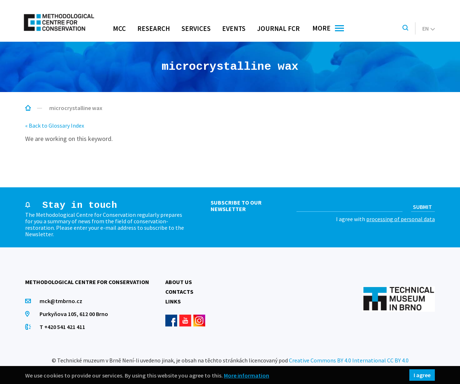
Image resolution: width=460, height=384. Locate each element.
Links (173, 301)
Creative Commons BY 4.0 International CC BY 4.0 (349, 360)
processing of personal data (400, 219)
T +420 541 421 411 (62, 326)
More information (246, 375)
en (428, 28)
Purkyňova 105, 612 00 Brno (74, 313)
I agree (422, 375)
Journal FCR (278, 28)
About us (178, 281)
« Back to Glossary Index (54, 125)
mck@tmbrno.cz (61, 301)
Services (196, 28)
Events (233, 28)
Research (153, 28)
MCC (119, 28)
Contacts (179, 291)
